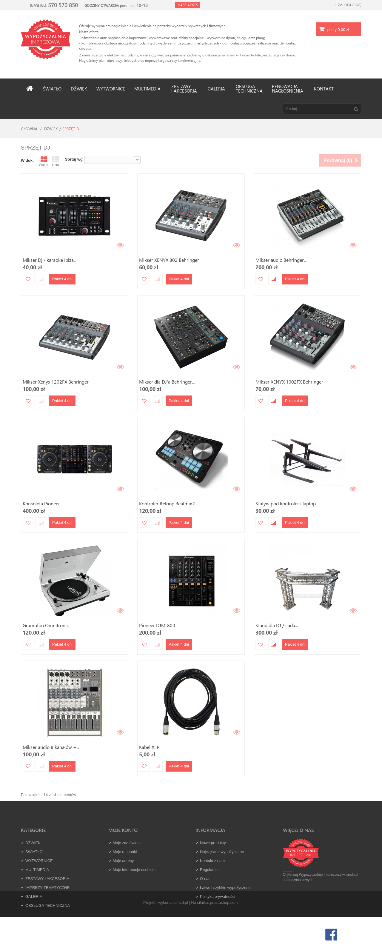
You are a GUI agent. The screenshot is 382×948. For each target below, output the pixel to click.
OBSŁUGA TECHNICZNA (47, 905)
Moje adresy (123, 860)
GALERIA (33, 896)
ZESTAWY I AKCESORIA (47, 878)
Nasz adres (188, 4)
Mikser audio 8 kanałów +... (51, 747)
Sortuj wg (74, 159)
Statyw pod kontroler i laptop (285, 503)
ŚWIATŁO (34, 851)
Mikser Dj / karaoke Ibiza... (49, 260)
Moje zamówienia (128, 843)
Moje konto (123, 830)
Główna (29, 128)
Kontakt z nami (213, 860)
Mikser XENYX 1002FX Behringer (289, 381)
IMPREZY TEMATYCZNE (47, 887)
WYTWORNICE (39, 860)
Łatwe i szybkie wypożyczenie (226, 887)
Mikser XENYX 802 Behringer (169, 260)
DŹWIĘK (51, 128)
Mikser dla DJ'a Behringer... (167, 381)
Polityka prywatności (217, 896)
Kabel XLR (149, 747)
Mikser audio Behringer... (280, 260)
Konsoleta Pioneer (41, 503)
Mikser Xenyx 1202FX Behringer (56, 381)
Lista (55, 161)
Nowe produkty (213, 843)
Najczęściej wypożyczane (222, 851)
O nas (205, 878)
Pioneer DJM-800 (157, 625)
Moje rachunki (125, 851)
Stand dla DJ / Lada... (276, 625)
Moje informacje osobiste (134, 869)
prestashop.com (224, 933)
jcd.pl (183, 933)
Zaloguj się (349, 5)
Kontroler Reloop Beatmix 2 (167, 503)
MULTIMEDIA (37, 869)
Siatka (43, 161)
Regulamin (209, 869)
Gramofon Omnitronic (46, 625)
